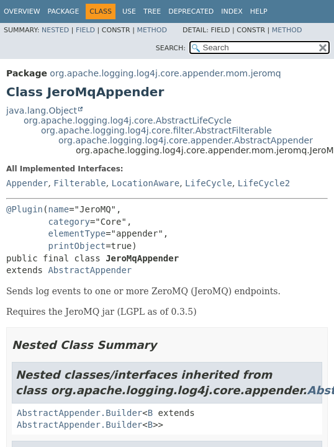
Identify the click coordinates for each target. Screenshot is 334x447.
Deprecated (191, 11)
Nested (55, 30)
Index (231, 11)
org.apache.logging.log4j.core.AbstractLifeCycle (128, 120)
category (68, 222)
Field (85, 30)
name (58, 209)
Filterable (79, 183)
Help (259, 11)
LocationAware (146, 183)
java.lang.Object (41, 110)
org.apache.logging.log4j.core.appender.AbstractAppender (185, 140)
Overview (22, 11)
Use (129, 11)
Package (63, 11)
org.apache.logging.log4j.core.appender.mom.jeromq (165, 73)
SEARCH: (171, 48)
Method (152, 30)
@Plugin (24, 209)
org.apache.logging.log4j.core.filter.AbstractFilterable (156, 130)
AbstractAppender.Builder (79, 413)
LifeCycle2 (264, 183)
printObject (77, 246)
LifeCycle (208, 183)
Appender (27, 183)
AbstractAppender (90, 270)
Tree (152, 11)
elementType (77, 233)
